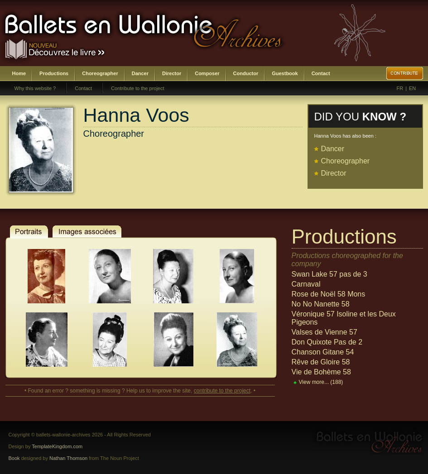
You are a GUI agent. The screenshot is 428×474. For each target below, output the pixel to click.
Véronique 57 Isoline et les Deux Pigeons (344, 318)
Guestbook (285, 73)
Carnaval (306, 284)
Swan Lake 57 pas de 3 (329, 274)
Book (14, 458)
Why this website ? (35, 88)
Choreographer (100, 73)
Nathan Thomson (68, 458)
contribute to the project (222, 391)
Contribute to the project (137, 88)
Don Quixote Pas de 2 (327, 342)
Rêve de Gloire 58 (321, 362)
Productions (53, 73)
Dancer (140, 73)
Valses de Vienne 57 (324, 332)
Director (171, 73)
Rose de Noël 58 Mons (328, 294)
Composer (207, 73)
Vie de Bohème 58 (321, 372)
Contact (321, 73)
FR (400, 88)
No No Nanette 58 (321, 304)
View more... (321, 382)
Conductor (246, 73)
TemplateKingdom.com (57, 446)
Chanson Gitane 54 (323, 352)
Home (19, 73)
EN (412, 88)
